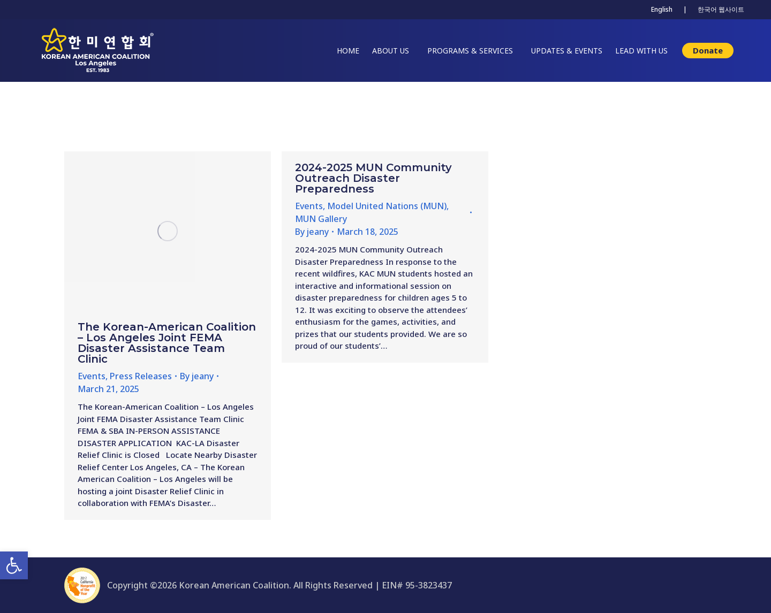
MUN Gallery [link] (321, 219)
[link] (14, 565)
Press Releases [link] (141, 376)
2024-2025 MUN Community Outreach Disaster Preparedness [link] (373, 178)
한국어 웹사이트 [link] (721, 9)
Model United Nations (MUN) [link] (387, 206)
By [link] (197, 376)
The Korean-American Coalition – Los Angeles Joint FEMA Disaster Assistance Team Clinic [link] (167, 342)
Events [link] (91, 376)
